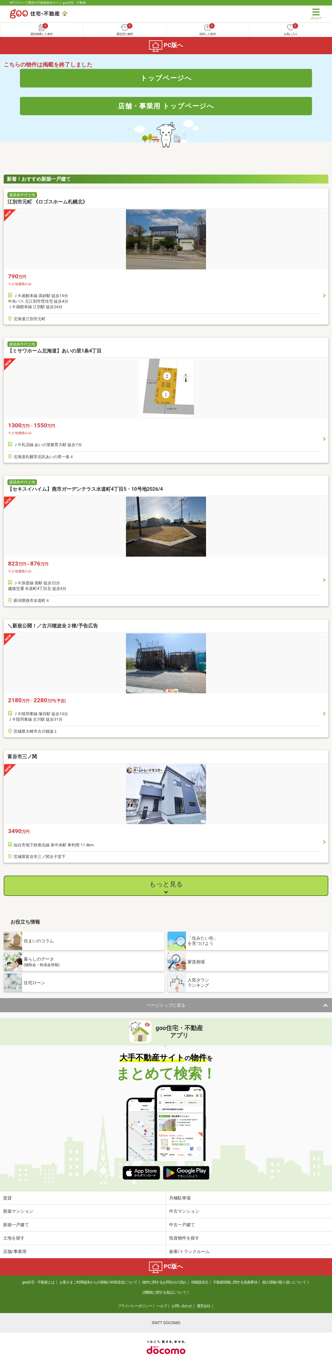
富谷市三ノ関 (22, 757)
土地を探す (14, 1237)
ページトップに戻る (166, 1005)
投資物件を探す (184, 1237)
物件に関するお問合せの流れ (164, 1282)
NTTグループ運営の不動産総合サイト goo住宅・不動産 (48, 2)
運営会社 (203, 1306)
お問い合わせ (182, 1306)
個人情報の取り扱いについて (284, 1282)
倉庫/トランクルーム (189, 1251)
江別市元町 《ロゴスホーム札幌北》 (47, 202)
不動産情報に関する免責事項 (235, 1282)
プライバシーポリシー (135, 1306)
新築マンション (18, 1211)
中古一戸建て (182, 1224)
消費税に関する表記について (164, 1292)
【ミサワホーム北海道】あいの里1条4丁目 (54, 351)
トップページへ (166, 78)
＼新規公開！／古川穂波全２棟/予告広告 (52, 626)
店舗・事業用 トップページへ (166, 106)
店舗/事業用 (14, 1251)
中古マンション (184, 1211)
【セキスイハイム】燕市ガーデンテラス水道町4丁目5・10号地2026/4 (85, 489)
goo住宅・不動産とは (38, 1282)
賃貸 (7, 1197)
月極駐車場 (180, 1197)
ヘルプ (162, 1306)
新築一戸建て (16, 1224)
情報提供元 (199, 1282)
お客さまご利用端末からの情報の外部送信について (98, 1282)
